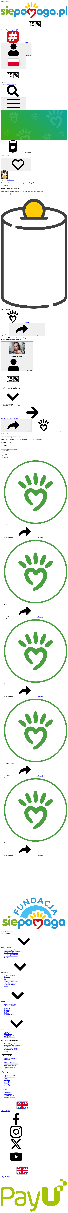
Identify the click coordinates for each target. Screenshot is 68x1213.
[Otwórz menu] (13, 103)
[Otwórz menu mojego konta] (16, 49)
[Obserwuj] (16, 164)
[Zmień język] (13, 62)
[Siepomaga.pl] (34, 17)
